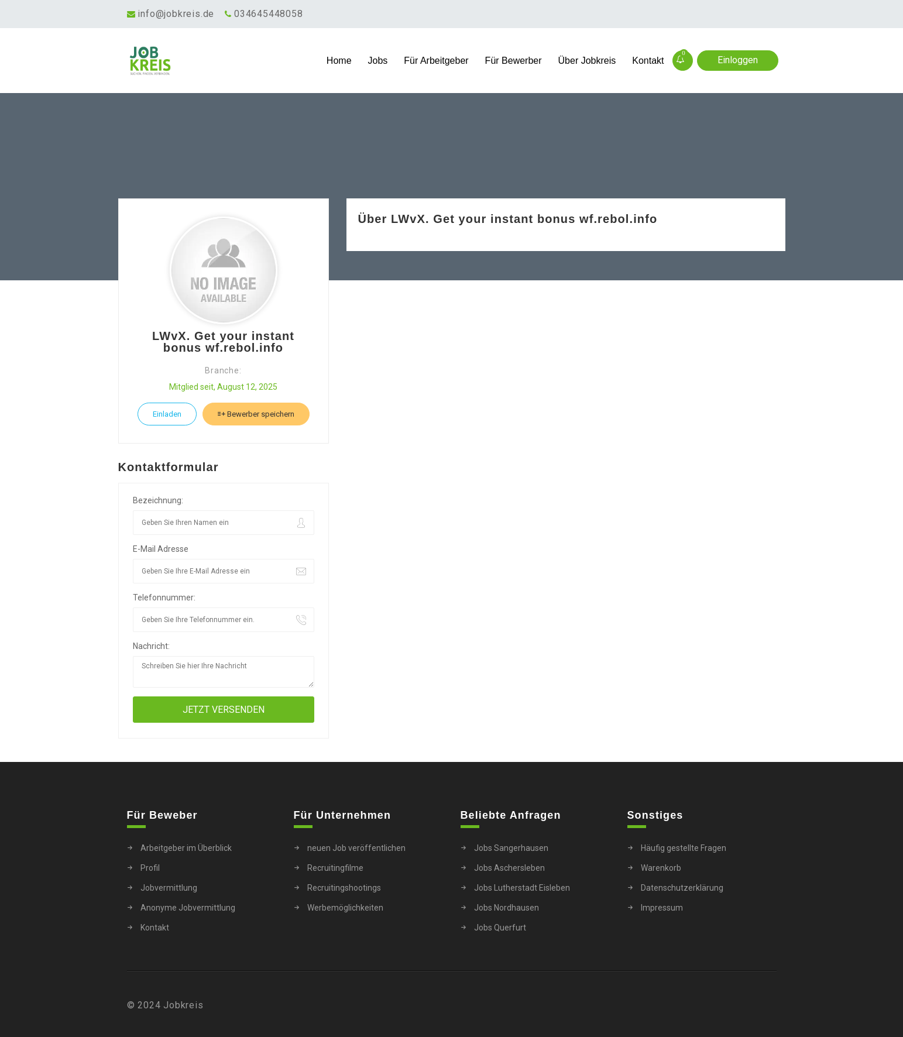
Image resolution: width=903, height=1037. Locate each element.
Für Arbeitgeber (436, 61)
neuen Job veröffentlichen (356, 848)
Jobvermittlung (168, 887)
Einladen (167, 414)
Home (339, 61)
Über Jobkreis (587, 61)
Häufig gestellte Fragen (683, 848)
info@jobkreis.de (176, 13)
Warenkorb (661, 868)
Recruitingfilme (335, 868)
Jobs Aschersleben (509, 868)
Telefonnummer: (164, 597)
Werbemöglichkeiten (345, 907)
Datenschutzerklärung (682, 887)
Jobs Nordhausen (506, 907)
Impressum (662, 907)
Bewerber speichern (256, 414)
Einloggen (737, 60)
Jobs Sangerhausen (511, 848)
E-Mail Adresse (160, 549)
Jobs (378, 61)
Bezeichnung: (158, 500)
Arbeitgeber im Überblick (186, 848)
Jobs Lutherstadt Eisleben (522, 887)
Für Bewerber (513, 61)
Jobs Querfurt (500, 927)
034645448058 (268, 13)
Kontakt (648, 61)
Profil (150, 868)
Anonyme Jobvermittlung (187, 907)
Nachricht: (151, 646)
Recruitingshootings (344, 887)
